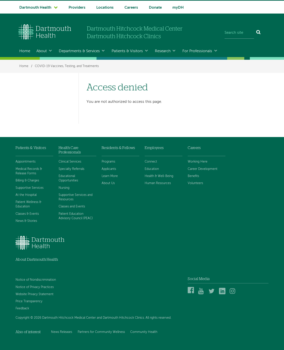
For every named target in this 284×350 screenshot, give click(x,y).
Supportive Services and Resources (76, 197)
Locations (105, 8)
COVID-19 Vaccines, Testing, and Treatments (67, 66)
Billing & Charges (27, 180)
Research (163, 51)
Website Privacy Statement (34, 294)
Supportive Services (29, 187)
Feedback (22, 308)
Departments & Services (79, 51)
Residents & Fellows (118, 148)
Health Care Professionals (70, 150)
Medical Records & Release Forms (29, 171)
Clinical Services (70, 161)
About (41, 51)
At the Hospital (26, 195)
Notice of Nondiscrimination (36, 279)
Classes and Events (72, 206)
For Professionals (197, 51)
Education (152, 169)
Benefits (193, 176)
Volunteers (195, 183)
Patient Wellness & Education (28, 204)
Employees (154, 148)
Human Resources (158, 183)
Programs (108, 161)
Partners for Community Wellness (101, 332)
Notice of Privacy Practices (35, 287)
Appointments (26, 161)
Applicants (109, 169)
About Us (108, 183)
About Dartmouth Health (37, 259)
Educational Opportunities (68, 178)
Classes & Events (27, 213)
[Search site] (239, 33)
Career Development (202, 169)
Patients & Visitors (127, 51)
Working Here (197, 161)
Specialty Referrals (71, 169)
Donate (155, 8)
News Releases (61, 332)
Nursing (64, 187)
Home (24, 51)
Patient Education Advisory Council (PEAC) (76, 216)
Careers (131, 8)
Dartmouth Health (35, 8)
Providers (77, 8)
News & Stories (26, 221)
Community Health (143, 332)
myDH (178, 8)
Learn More (110, 176)
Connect (151, 161)
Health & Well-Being (159, 176)
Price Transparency (29, 301)
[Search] (258, 33)
